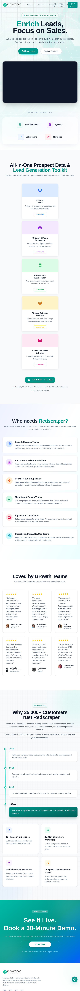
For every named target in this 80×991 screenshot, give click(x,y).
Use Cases (6, 963)
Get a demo (61, 5)
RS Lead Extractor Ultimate (11, 941)
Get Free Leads (28, 51)
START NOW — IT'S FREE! (40, 304)
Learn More (21, 214)
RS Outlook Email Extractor (11, 945)
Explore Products (51, 51)
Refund (62, 986)
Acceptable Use (72, 986)
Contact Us (46, 929)
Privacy (48, 986)
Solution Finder (7, 970)
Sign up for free (72, 5)
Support (45, 936)
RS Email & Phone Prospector (12, 933)
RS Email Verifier (8, 929)
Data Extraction (47, 947)
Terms (56, 986)
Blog (3, 974)
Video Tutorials (7, 967)
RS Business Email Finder (10, 937)
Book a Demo (40, 869)
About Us (45, 932)
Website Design (47, 951)
